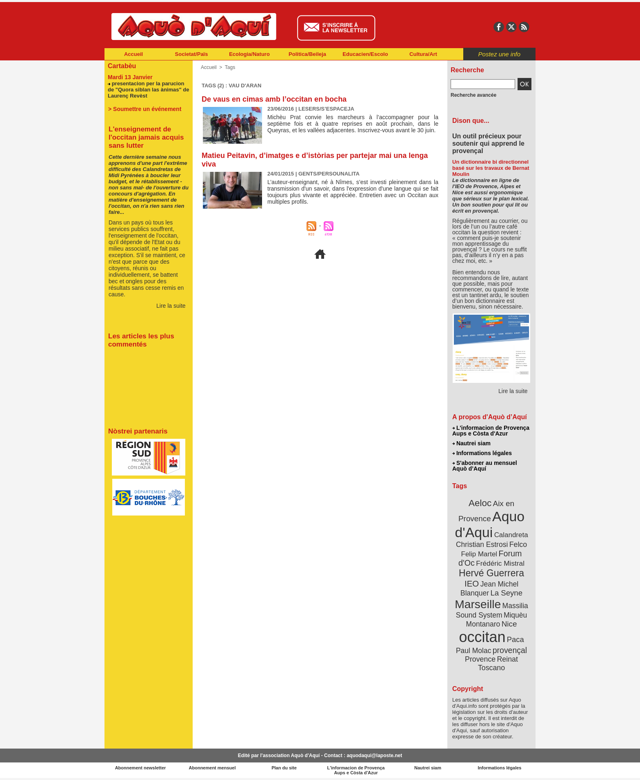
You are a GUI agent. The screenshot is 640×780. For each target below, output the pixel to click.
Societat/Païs (191, 54)
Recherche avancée (473, 95)
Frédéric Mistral (500, 563)
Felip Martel (479, 554)
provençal (510, 650)
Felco (518, 544)
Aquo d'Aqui (489, 524)
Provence (480, 659)
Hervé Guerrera (491, 573)
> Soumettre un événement (144, 109)
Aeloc (480, 503)
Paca (515, 639)
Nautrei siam (471, 443)
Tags (230, 67)
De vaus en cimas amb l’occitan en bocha (274, 99)
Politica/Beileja (307, 54)
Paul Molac (473, 651)
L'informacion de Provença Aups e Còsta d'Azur (490, 430)
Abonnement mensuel (212, 767)
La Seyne (506, 593)
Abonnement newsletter (140, 767)
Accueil (133, 54)
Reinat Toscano (498, 663)
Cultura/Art (423, 54)
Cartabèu (122, 65)
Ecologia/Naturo (249, 54)
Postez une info (499, 54)
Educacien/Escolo (365, 54)
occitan (482, 637)
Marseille (478, 604)
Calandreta (511, 535)
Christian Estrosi (482, 544)
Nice (509, 624)
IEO (471, 583)
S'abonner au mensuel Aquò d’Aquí (484, 466)
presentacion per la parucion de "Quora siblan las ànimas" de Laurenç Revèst (148, 89)
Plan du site (284, 767)
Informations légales (482, 453)
